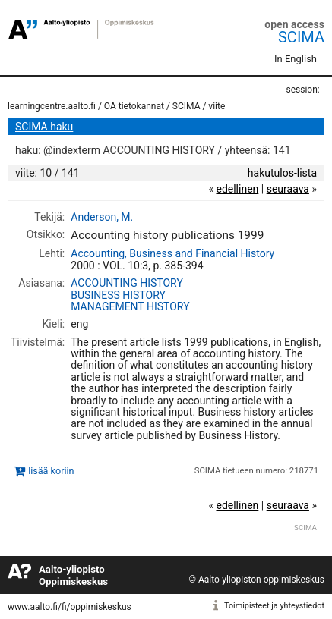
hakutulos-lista (282, 173)
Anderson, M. (102, 217)
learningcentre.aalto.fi (52, 106)
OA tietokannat (134, 106)
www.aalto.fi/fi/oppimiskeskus (69, 607)
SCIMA (301, 37)
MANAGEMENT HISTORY (130, 306)
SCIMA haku (44, 127)
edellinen (237, 189)
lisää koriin (51, 470)
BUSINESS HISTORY (118, 295)
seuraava (288, 189)
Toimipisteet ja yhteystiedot (274, 606)
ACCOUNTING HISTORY (127, 283)
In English (295, 58)
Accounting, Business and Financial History (172, 253)
